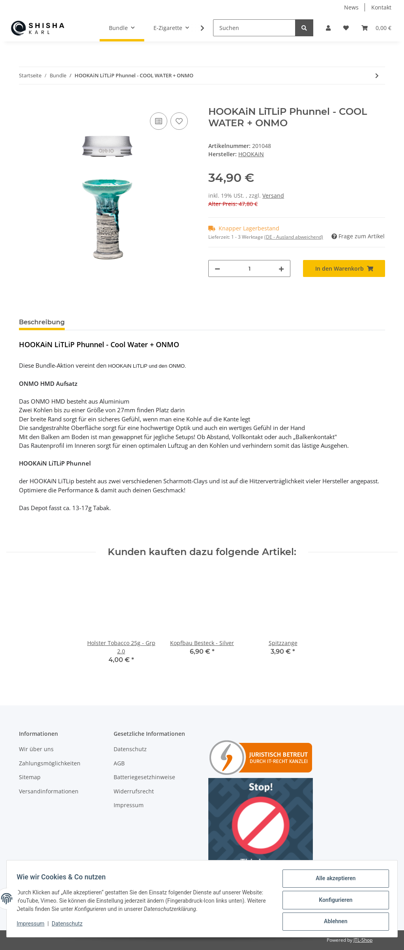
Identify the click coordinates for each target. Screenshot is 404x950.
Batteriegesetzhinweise (144, 777)
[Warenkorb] (376, 27)
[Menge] (249, 268)
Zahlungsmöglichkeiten (49, 763)
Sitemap (30, 777)
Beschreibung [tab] (42, 322)
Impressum (129, 805)
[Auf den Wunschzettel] (179, 121)
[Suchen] (254, 27)
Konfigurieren (333, 901)
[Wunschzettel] (346, 27)
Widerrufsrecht (134, 791)
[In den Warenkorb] (25, 101)
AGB (119, 763)
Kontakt (381, 7)
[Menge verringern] (217, 268)
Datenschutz (130, 749)
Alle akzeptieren (333, 881)
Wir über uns (36, 749)
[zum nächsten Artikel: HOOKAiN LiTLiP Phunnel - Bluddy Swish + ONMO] (377, 75)
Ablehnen (332, 922)
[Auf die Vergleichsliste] (158, 121)
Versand (273, 195)
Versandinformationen (49, 791)
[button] (328, 27)
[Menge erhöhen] (281, 268)
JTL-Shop (363, 940)
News (351, 7)
